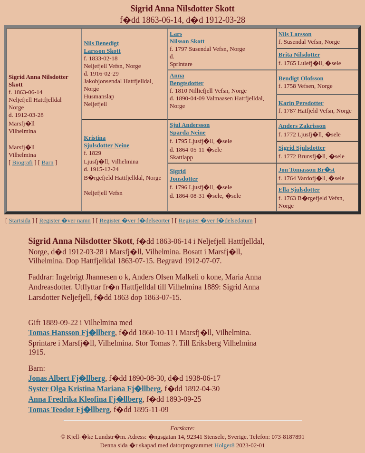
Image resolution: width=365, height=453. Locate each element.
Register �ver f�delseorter (134, 220)
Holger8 (224, 445)
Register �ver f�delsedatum (216, 220)
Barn (47, 162)
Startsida (20, 220)
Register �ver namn (65, 220)
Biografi (22, 162)
